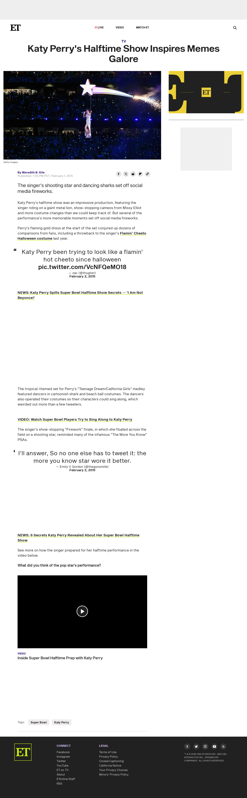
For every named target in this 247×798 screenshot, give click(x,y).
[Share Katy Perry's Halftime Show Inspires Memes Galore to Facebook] (118, 174)
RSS (59, 784)
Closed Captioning (111, 761)
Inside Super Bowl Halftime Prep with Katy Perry (60, 658)
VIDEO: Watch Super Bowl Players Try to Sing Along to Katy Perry (75, 419)
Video (120, 28)
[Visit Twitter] (196, 747)
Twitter (61, 761)
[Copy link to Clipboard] (147, 174)
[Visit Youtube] (214, 747)
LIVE (101, 28)
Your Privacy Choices (113, 770)
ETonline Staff (66, 779)
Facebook (63, 752)
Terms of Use (108, 752)
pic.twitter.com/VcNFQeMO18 (82, 267)
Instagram (63, 757)
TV (123, 41)
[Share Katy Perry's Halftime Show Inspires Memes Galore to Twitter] (126, 174)
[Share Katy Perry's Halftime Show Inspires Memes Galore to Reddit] (133, 174)
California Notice (110, 766)
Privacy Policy (108, 757)
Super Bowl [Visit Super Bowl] (39, 722)
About (61, 775)
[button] (82, 611)
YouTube (62, 766)
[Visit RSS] (223, 747)
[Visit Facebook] (187, 747)
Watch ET (142, 28)
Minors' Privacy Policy (114, 775)
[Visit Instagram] (205, 747)
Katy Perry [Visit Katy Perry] (61, 722)
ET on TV (63, 770)
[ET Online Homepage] (15, 27)
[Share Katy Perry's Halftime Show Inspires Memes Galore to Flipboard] (140, 174)
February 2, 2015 (82, 276)
